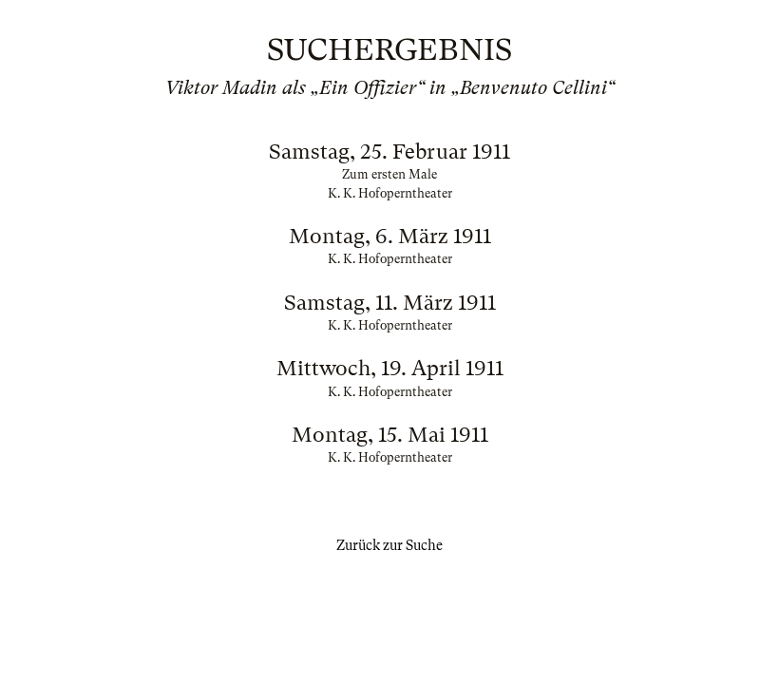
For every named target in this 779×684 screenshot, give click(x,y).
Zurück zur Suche (389, 545)
